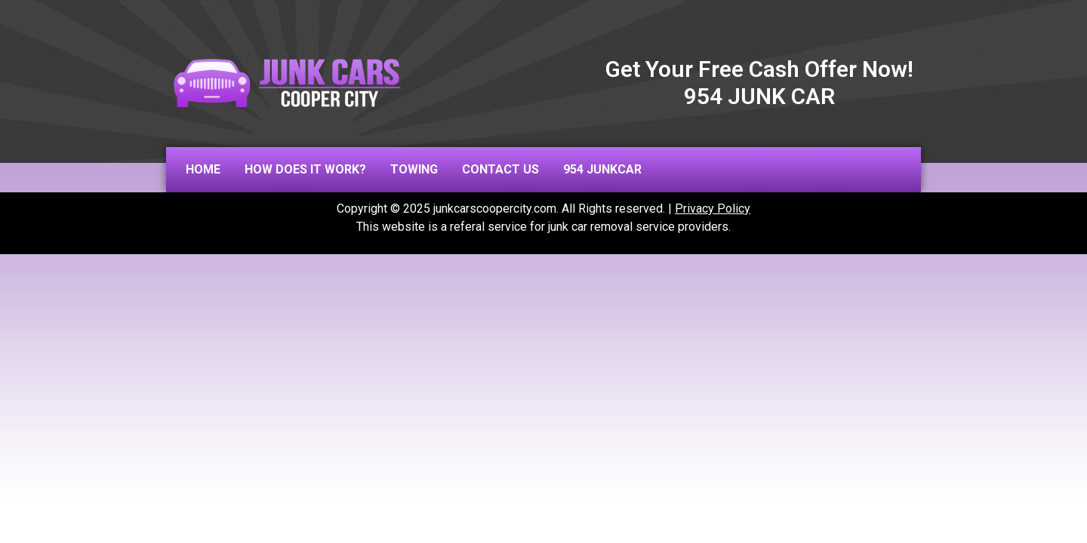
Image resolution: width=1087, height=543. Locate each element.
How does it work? (305, 169)
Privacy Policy (712, 208)
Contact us (500, 169)
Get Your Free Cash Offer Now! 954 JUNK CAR (759, 82)
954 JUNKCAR (602, 169)
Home (203, 169)
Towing (414, 169)
